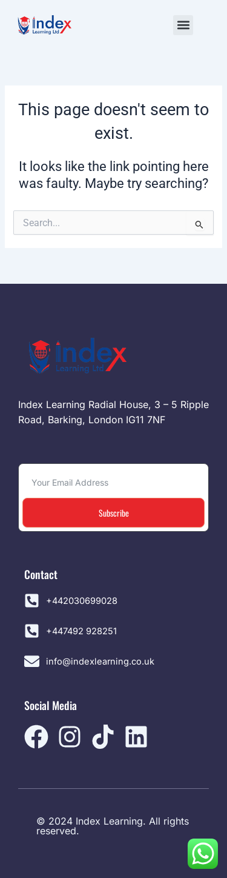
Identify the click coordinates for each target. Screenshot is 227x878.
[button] (183, 25)
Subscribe (114, 512)
